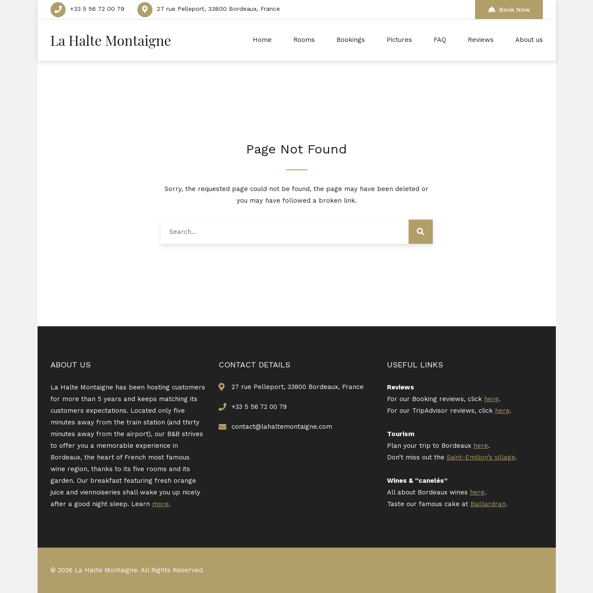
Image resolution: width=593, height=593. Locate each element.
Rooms (304, 40)
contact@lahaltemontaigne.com (281, 426)
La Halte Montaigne (111, 40)
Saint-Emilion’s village (481, 457)
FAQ (440, 40)
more (160, 504)
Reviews (481, 40)
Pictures (399, 40)
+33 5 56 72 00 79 (97, 8)
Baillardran (488, 504)
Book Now (509, 9)
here (491, 399)
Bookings (350, 40)
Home (262, 40)
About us (529, 40)
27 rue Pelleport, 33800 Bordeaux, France (218, 8)
